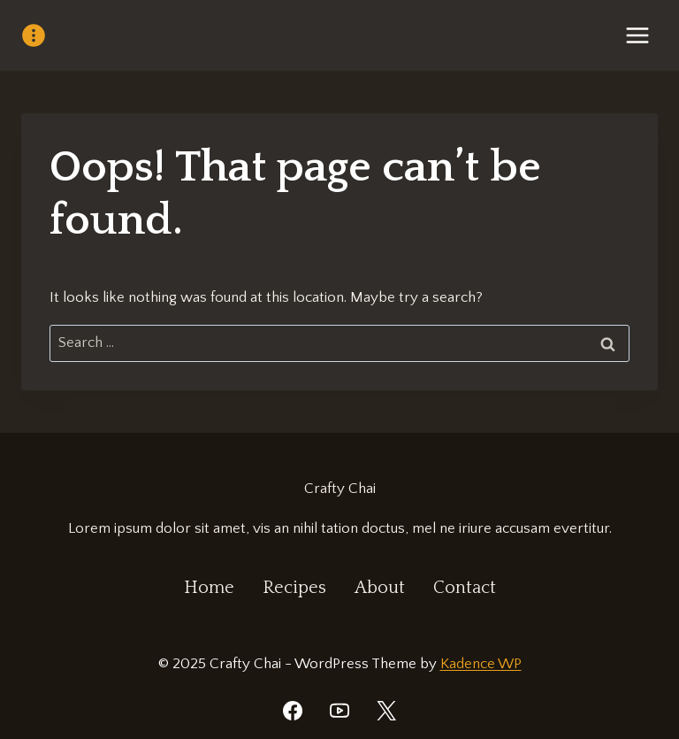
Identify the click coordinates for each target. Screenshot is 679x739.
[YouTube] (339, 710)
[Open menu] (637, 35)
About (380, 587)
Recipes (294, 587)
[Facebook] (292, 710)
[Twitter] (386, 710)
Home (209, 587)
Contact (464, 587)
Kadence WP (481, 664)
